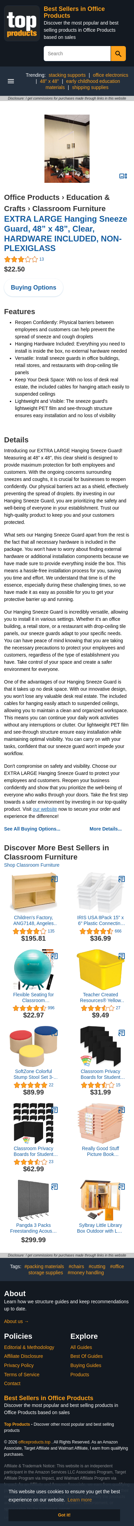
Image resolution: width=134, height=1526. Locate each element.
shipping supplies (90, 87)
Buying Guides (86, 1365)
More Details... (106, 829)
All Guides (81, 1347)
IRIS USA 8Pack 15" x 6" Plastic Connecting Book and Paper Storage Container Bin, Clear (100, 920)
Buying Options (33, 287)
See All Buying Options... (32, 829)
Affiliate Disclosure (23, 1356)
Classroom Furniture (69, 208)
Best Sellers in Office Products (48, 1398)
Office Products (32, 197)
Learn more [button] (80, 1499)
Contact (12, 1383)
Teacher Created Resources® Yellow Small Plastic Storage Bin (100, 997)
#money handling (86, 1272)
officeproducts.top (34, 1442)
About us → (16, 1321)
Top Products (17, 1424)
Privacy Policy (19, 1365)
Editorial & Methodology (29, 1347)
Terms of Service (21, 1374)
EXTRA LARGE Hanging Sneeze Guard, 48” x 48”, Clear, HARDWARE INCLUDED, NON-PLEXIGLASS (65, 233)
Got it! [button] (64, 1515)
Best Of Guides (87, 1356)
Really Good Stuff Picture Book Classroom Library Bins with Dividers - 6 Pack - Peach (100, 1151)
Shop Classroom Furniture (31, 865)
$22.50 (14, 269)
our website (45, 809)
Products (80, 1374)
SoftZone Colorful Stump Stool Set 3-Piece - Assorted (34, 1074)
